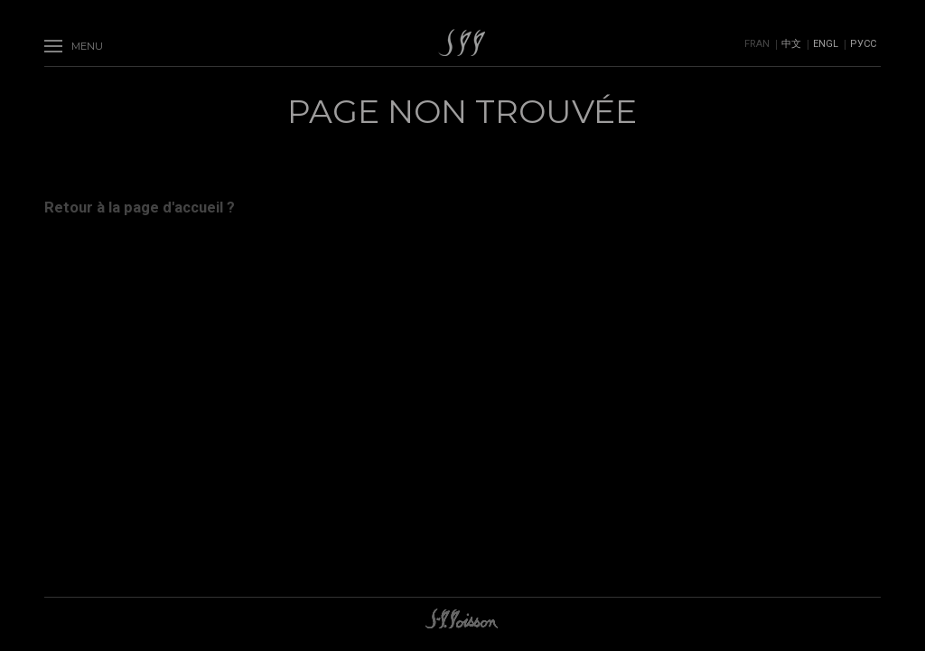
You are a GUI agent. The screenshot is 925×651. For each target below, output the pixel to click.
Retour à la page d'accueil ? (139, 207)
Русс (863, 44)
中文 (791, 44)
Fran (757, 44)
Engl (825, 44)
